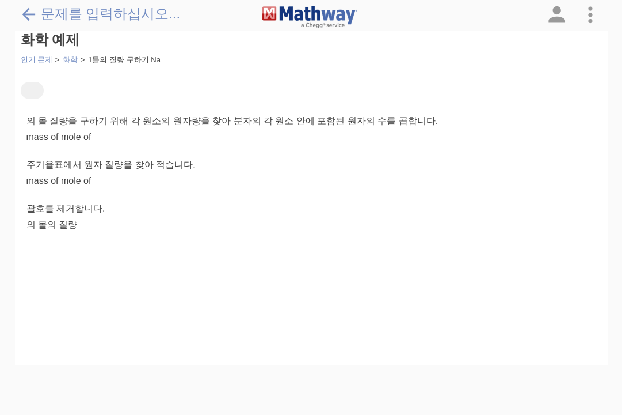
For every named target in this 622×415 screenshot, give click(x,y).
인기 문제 (37, 59)
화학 (70, 59)
